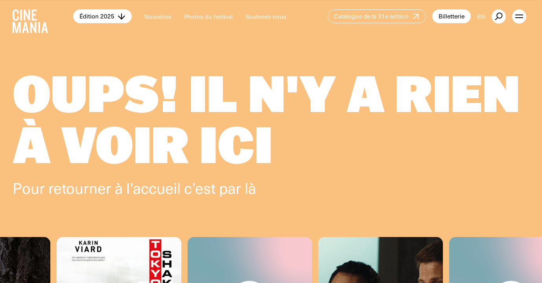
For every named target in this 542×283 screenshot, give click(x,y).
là (250, 187)
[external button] (499, 16)
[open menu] (519, 16)
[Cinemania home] (43, 16)
